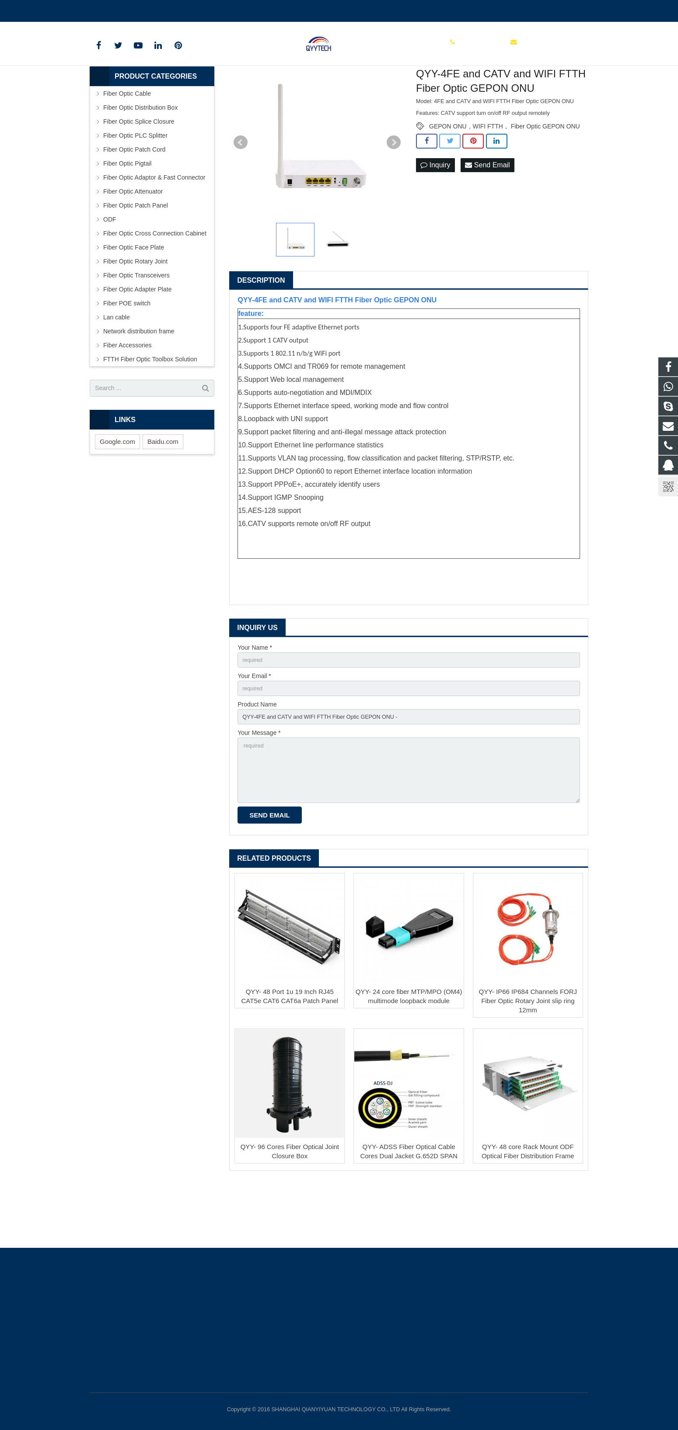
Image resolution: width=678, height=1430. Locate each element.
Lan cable (116, 365)
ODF (109, 267)
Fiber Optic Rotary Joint (135, 309)
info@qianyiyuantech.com (193, 9)
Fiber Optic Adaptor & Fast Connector (154, 225)
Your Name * (255, 695)
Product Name (257, 756)
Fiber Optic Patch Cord (134, 197)
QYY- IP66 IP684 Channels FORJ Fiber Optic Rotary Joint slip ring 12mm (528, 1062)
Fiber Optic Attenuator (133, 239)
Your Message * (259, 786)
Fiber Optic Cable (127, 141)
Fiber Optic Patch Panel (135, 253)
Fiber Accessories (127, 393)
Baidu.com (162, 490)
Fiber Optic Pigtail (127, 211)
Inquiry (435, 214)
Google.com (117, 490)
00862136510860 (120, 9)
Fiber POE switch (126, 351)
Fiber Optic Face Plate (133, 295)
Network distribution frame (139, 379)
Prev (241, 191)
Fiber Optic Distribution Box (140, 155)
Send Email (487, 214)
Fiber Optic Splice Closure (139, 169)
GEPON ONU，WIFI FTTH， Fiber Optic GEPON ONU (504, 174)
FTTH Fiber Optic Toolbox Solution (150, 407)
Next (394, 191)
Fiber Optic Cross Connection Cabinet (154, 281)
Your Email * (254, 726)
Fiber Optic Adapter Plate (137, 337)
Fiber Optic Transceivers (136, 323)
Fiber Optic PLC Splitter (135, 183)
